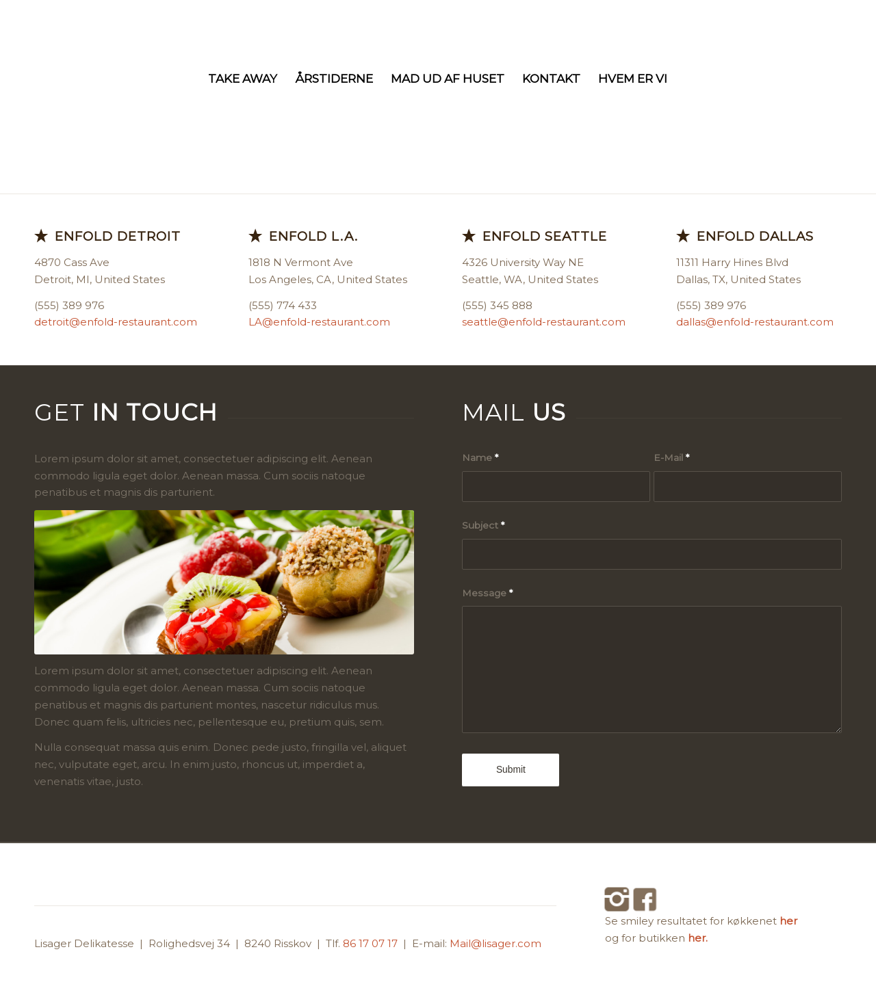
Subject (483, 525)
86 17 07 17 (371, 943)
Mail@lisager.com (495, 943)
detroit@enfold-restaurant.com (115, 321)
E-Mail (671, 457)
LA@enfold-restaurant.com (319, 321)
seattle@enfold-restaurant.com (544, 321)
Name (480, 457)
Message (487, 592)
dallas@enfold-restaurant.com (755, 321)
